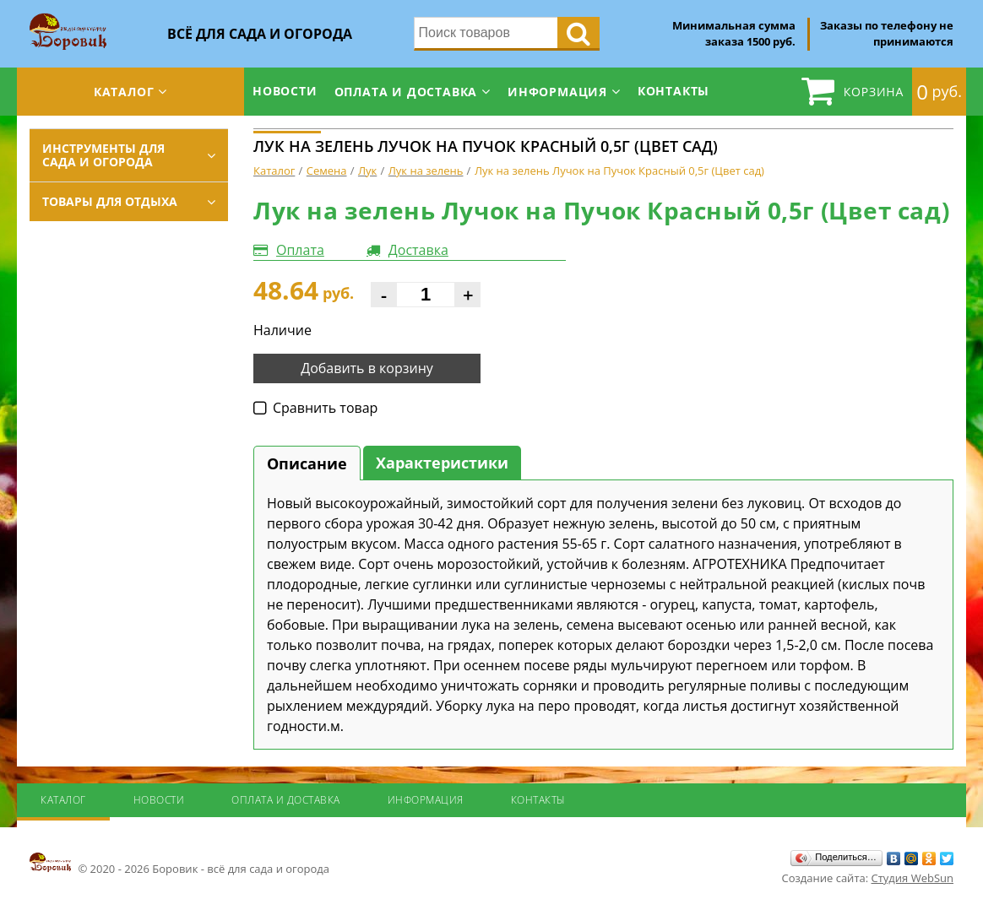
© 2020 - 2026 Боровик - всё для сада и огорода (179, 863)
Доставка (418, 250)
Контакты (673, 91)
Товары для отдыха (109, 201)
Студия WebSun (912, 878)
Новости (285, 91)
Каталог (124, 92)
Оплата (300, 250)
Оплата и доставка (406, 92)
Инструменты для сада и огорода (103, 155)
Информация (557, 92)
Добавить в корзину (367, 368)
